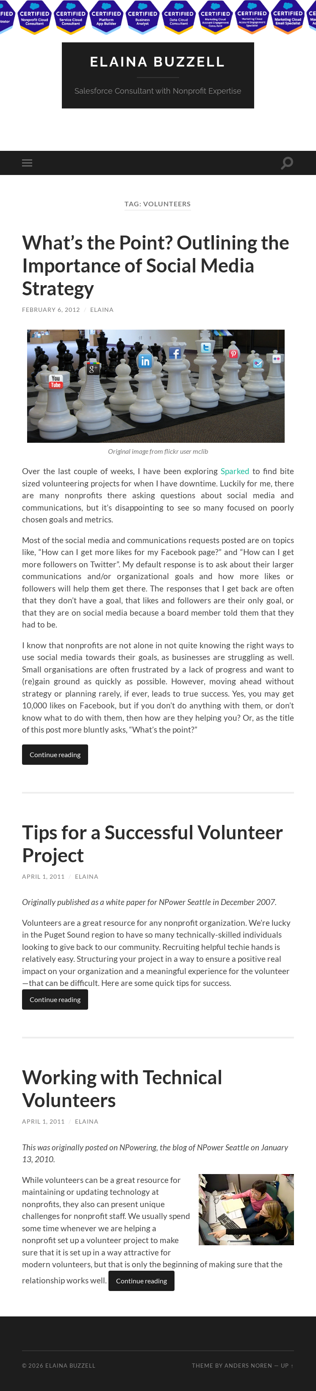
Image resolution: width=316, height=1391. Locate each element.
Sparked (235, 471)
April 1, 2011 (43, 876)
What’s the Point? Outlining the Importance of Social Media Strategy (155, 265)
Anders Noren (248, 1365)
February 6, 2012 (51, 309)
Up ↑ (287, 1365)
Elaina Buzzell (158, 61)
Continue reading (55, 754)
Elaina (102, 309)
